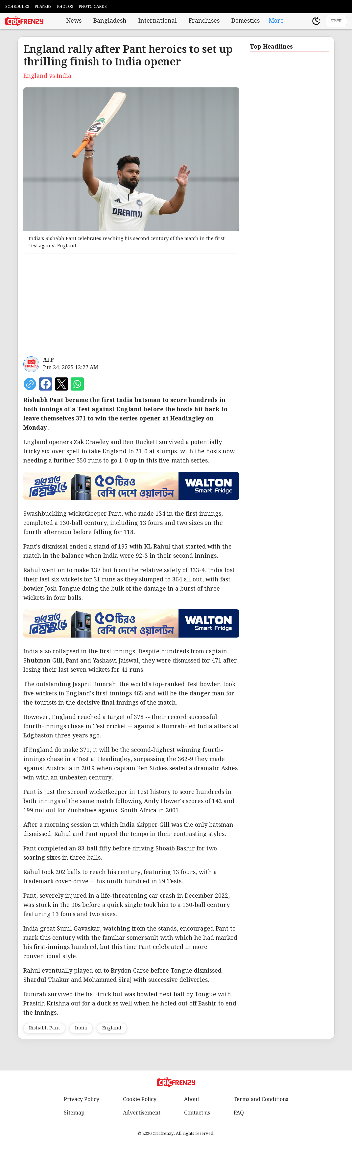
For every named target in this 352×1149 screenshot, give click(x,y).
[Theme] (316, 21)
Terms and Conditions (261, 1099)
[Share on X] (61, 384)
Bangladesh (110, 21)
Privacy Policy (81, 1099)
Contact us (197, 1113)
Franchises (204, 21)
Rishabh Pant (44, 1028)
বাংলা (336, 20)
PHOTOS (65, 7)
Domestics (245, 21)
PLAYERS (43, 7)
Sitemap (74, 1113)
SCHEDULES (17, 7)
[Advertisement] (131, 305)
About (191, 1099)
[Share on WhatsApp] (77, 384)
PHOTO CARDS (93, 7)
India (81, 1028)
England (111, 1028)
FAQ (239, 1113)
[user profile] (305, 21)
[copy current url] (29, 384)
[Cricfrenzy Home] (24, 21)
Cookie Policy (139, 1099)
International (157, 21)
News (74, 21)
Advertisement (141, 1113)
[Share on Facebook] (45, 384)
